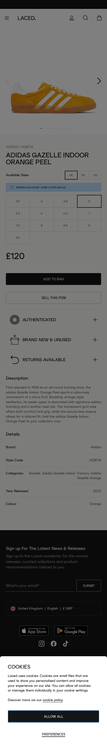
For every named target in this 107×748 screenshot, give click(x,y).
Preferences (53, 734)
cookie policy (53, 700)
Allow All (53, 716)
